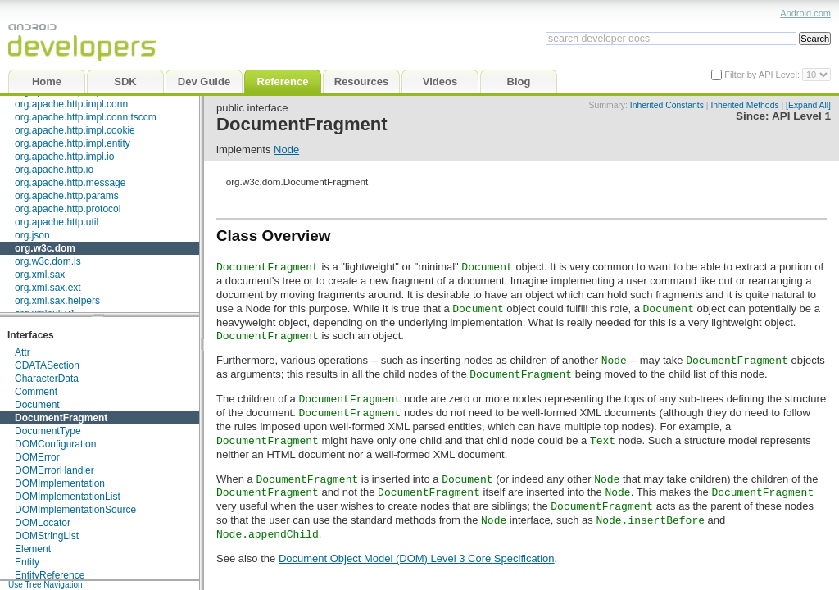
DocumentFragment (61, 418)
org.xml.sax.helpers (57, 300)
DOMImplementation (60, 483)
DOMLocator (42, 523)
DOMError (37, 457)
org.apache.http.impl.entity (72, 143)
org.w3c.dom (45, 248)
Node (286, 149)
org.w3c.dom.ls (48, 261)
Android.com (805, 13)
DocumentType (48, 431)
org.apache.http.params (67, 196)
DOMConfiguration (55, 444)
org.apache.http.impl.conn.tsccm (85, 117)
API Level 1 (801, 116)
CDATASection (47, 365)
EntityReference (49, 575)
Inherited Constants (667, 105)
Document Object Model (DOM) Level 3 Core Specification (417, 558)
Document (37, 405)
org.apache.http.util (56, 222)
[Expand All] (808, 105)
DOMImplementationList (67, 496)
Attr (22, 352)
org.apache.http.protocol (67, 209)
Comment (36, 391)
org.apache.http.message (70, 182)
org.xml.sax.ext (48, 287)
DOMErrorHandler (54, 470)
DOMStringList (47, 536)
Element (33, 549)
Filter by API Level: (763, 74)
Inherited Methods (744, 105)
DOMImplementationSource (75, 509)
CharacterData (47, 378)
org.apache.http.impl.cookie (75, 130)
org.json (32, 235)
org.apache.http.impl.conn (71, 104)
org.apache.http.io (54, 169)
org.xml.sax (40, 274)
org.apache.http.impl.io (64, 156)
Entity (27, 562)
